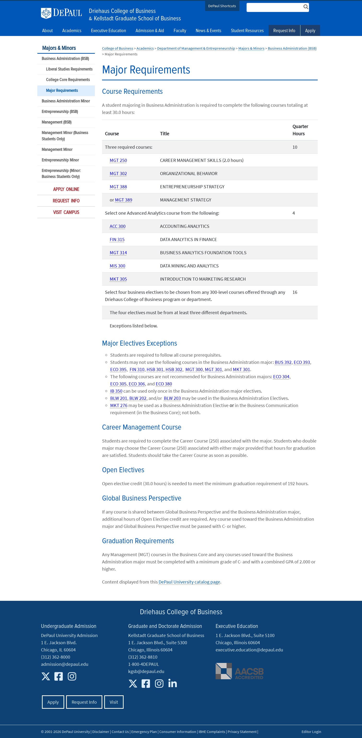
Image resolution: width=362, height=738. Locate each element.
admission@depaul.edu (64, 664)
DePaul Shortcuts (222, 5)
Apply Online (66, 190)
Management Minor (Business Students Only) (65, 136)
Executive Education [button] (108, 31)
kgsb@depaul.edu (146, 671)
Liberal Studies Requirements (69, 69)
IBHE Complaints (212, 731)
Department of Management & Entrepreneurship (196, 48)
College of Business (117, 48)
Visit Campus (66, 213)
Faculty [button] (180, 31)
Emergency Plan (144, 731)
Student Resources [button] (247, 31)
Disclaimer (100, 731)
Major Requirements (62, 91)
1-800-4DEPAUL (143, 664)
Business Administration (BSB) (65, 59)
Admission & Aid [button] (150, 31)
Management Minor (57, 150)
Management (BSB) (56, 122)
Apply (310, 31)
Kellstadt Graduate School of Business (137, 19)
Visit (114, 702)
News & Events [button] (208, 31)
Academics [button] (71, 31)
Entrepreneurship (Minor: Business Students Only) (61, 174)
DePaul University (63, 13)
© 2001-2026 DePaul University (65, 731)
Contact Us (120, 731)
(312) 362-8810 (142, 657)
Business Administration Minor (66, 101)
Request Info (284, 31)
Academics (145, 48)
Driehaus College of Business (122, 11)
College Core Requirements (68, 80)
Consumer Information (177, 731)
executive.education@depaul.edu (249, 650)
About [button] (47, 31)
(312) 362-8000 (55, 657)
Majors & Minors (59, 48)
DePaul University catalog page (189, 582)
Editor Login (311, 731)
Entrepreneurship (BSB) (60, 112)
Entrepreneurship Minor (60, 160)
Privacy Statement (242, 731)
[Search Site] (278, 7)
